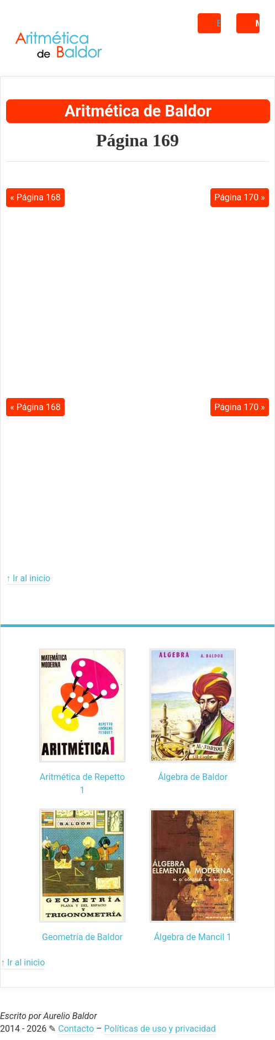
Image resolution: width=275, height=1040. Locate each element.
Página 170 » (239, 197)
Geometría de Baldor (82, 937)
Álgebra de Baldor (193, 777)
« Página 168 (35, 197)
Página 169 (137, 140)
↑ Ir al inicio (28, 578)
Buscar (219, 23)
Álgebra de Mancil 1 (193, 937)
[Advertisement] (137, 294)
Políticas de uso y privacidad (160, 1028)
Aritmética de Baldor (138, 111)
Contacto (76, 1028)
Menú (258, 23)
